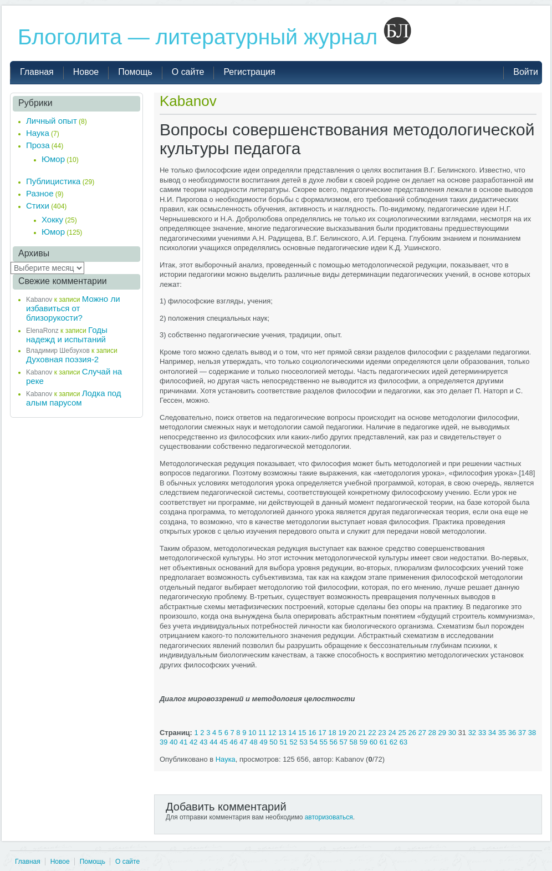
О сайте (127, 861)
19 (342, 732)
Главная (27, 861)
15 (302, 732)
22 (372, 732)
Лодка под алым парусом (73, 397)
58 (353, 742)
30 (452, 732)
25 (402, 732)
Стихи (37, 205)
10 (252, 732)
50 (273, 742)
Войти (525, 72)
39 (163, 742)
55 (324, 742)
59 (363, 742)
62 (393, 742)
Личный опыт (51, 120)
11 (262, 732)
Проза (38, 145)
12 (272, 732)
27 (422, 732)
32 (472, 732)
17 (322, 732)
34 (492, 732)
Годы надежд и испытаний (67, 334)
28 (432, 732)
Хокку (52, 219)
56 (334, 742)
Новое (60, 861)
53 (303, 742)
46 (233, 742)
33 (482, 732)
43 (203, 742)
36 (512, 732)
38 (532, 732)
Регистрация (249, 72)
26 (412, 732)
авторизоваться (329, 817)
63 (403, 742)
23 (382, 732)
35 (502, 732)
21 (362, 732)
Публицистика (53, 181)
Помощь (92, 861)
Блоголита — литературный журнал (214, 37)
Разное (40, 193)
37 (522, 732)
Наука (226, 759)
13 (282, 732)
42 (193, 742)
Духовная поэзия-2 (62, 359)
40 (173, 742)
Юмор (53, 159)
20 (352, 732)
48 (253, 742)
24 (392, 732)
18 (332, 732)
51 (283, 742)
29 (442, 732)
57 (343, 742)
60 (373, 742)
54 (313, 742)
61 (383, 742)
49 (263, 742)
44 (213, 742)
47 (243, 742)
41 (183, 742)
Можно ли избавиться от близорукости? (73, 308)
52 (293, 742)
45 (223, 742)
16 (312, 732)
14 (292, 732)
